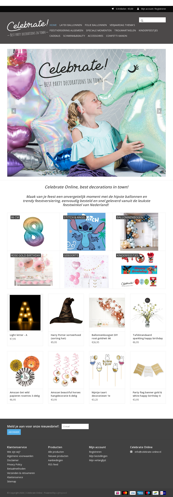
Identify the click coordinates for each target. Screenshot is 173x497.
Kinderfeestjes (148, 30)
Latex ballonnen (70, 25)
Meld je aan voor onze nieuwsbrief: (33, 426)
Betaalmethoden (16, 468)
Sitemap (11, 481)
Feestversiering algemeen (66, 30)
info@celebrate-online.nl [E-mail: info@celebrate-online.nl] (148, 451)
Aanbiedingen (55, 459)
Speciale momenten (99, 30)
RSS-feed (53, 464)
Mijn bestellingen (98, 455)
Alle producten (56, 451)
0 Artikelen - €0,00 (123, 8)
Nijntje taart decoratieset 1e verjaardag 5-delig (102, 394)
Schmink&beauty (74, 35)
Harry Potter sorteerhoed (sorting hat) (66, 336)
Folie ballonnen (96, 25)
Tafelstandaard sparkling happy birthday (148, 336)
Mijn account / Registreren (151, 8)
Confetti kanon (116, 35)
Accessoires (95, 35)
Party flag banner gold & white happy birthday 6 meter (147, 394)
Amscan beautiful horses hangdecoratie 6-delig (65, 394)
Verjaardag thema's (122, 25)
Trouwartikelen (125, 30)
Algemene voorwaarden (20, 455)
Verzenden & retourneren (21, 472)
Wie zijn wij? (13, 451)
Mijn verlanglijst (97, 459)
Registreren (95, 451)
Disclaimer (13, 459)
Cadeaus (55, 35)
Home (53, 25)
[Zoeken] (152, 20)
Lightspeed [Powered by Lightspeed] (61, 492)
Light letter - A (18, 335)
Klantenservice (15, 476)
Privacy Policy (14, 464)
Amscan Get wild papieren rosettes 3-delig (25, 394)
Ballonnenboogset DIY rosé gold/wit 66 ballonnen (105, 336)
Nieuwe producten (58, 455)
